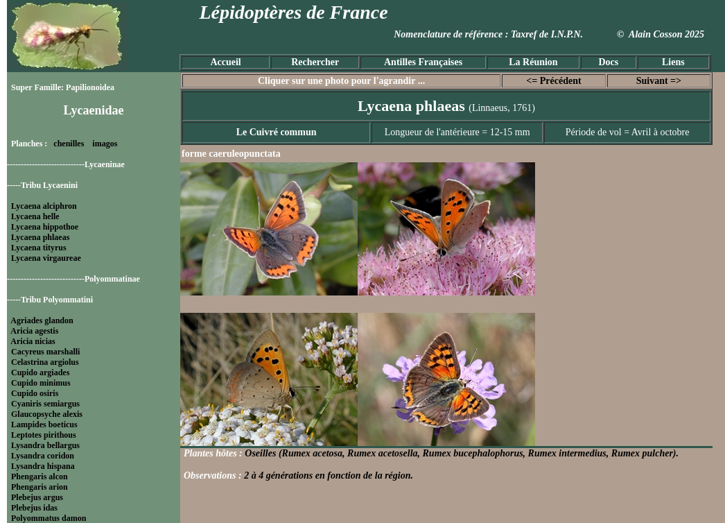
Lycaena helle (35, 216)
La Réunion (533, 62)
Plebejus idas (34, 508)
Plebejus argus (37, 497)
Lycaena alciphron (44, 206)
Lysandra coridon (42, 456)
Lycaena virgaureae (46, 258)
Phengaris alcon (39, 476)
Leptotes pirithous (43, 435)
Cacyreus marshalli (45, 352)
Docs (608, 62)
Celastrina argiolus (45, 362)
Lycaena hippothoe (44, 227)
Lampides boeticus (44, 424)
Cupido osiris (34, 393)
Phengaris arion (39, 487)
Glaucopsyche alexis (46, 414)
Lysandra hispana (43, 466)
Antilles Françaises (423, 62)
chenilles (68, 143)
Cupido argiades (40, 372)
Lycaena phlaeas (40, 237)
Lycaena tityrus (39, 247)
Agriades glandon (41, 320)
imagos (104, 143)
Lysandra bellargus (45, 445)
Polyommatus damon (48, 518)
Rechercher (315, 62)
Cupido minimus (41, 383)
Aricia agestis (34, 331)
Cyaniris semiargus (45, 404)
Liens (673, 62)
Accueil (225, 62)
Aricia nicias (32, 341)
